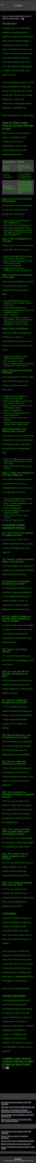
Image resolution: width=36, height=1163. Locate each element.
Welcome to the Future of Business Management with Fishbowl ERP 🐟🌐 (16, 1111)
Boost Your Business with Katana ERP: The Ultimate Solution (16, 1120)
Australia (18, 5)
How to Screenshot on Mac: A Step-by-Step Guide (18, 1148)
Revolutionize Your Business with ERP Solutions (16, 1103)
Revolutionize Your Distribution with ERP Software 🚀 (17, 1115)
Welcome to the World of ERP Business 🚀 (18, 1107)
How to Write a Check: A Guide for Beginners (14, 1137)
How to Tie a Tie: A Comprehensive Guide (17, 1141)
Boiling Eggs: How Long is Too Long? (16, 1144)
